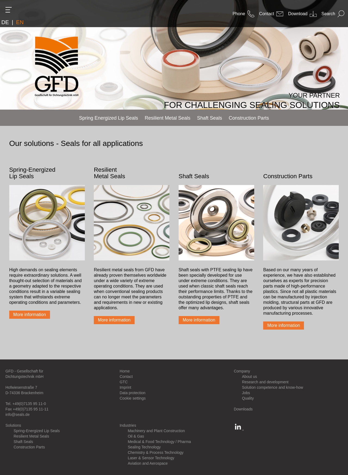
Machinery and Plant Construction (156, 431)
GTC (124, 382)
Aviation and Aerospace (148, 463)
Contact (126, 376)
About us (249, 376)
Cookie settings (133, 398)
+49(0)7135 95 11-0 (29, 403)
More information (29, 314)
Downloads (243, 409)
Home (125, 371)
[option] (174, 55)
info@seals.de (17, 414)
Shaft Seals (23, 441)
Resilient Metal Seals (31, 436)
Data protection (132, 393)
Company (242, 371)
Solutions (13, 425)
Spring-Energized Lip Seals (37, 431)
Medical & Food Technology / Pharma (159, 441)
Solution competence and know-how (272, 387)
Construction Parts (29, 447)
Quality (248, 398)
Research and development (265, 382)
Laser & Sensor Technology (151, 458)
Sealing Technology (144, 447)
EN (20, 22)
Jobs (246, 393)
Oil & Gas (136, 436)
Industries (128, 425)
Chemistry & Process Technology (156, 452)
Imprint (125, 387)
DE (5, 22)
